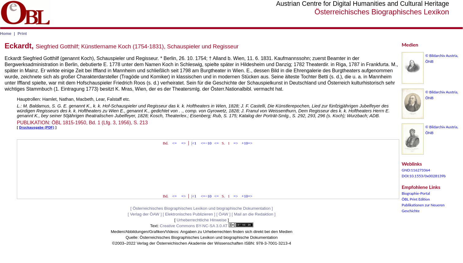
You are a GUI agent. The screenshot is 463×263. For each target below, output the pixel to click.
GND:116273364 (416, 170)
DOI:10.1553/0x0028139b (424, 176)
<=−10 (206, 143)
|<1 (193, 143)
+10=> (247, 143)
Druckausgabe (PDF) (36, 127)
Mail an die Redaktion (253, 214)
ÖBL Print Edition (416, 199)
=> (183, 143)
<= (174, 143)
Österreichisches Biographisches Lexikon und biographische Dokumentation (202, 208)
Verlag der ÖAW (144, 214)
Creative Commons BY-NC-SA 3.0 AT (206, 226)
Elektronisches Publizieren (189, 214)
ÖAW (223, 214)
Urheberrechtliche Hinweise (202, 220)
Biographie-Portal (416, 193)
